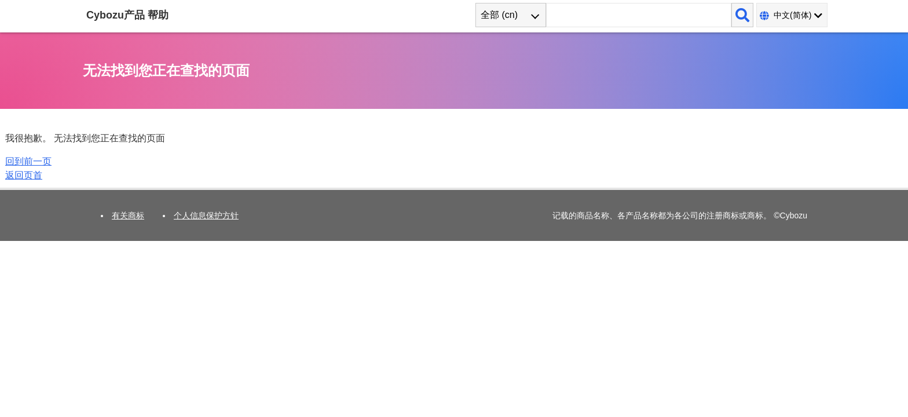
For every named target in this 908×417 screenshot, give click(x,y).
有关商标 (128, 215)
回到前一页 (28, 161)
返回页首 (23, 175)
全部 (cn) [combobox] (499, 15)
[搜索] (742, 15)
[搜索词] (638, 15)
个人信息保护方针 (206, 215)
